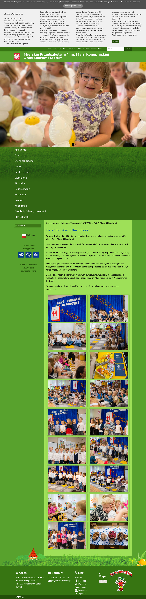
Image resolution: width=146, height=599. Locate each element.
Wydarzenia (21, 177)
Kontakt (19, 200)
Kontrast (81, 49)
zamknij (115, 41)
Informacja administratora (94, 49)
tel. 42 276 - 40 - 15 (58, 577)
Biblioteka (20, 183)
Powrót (21, 225)
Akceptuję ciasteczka (73, 6)
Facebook (81, 581)
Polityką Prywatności (61, 2)
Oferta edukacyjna (24, 161)
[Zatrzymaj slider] (73, 144)
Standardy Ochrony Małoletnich (30, 211)
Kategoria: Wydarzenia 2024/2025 (76, 223)
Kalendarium (21, 205)
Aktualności (21, 149)
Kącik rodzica (21, 172)
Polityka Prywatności (80, 585)
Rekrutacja (20, 194)
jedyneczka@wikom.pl (59, 581)
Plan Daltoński (22, 217)
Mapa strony (61, 49)
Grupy (18, 166)
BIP (78, 577)
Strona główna (51, 49)
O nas (18, 155)
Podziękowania (22, 189)
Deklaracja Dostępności (81, 592)
